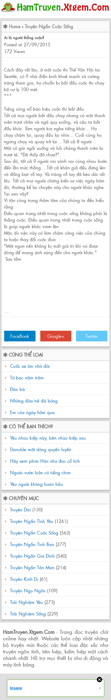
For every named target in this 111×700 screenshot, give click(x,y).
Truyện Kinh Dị (24, 578)
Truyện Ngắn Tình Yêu (31, 521)
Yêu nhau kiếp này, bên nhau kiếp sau (47, 437)
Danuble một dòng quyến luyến (40, 449)
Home (14, 26)
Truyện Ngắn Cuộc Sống (49, 26)
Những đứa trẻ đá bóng (34, 400)
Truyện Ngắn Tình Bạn (32, 544)
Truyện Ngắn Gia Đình (32, 555)
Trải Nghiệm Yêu (26, 602)
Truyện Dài (20, 509)
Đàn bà (17, 389)
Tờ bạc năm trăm (27, 377)
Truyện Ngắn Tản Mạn (32, 567)
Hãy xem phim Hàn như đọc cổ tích (44, 460)
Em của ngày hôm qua (32, 412)
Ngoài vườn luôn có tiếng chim (40, 472)
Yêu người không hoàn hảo (36, 484)
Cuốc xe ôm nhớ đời (30, 365)
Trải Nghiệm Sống (28, 613)
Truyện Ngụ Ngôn (28, 590)
